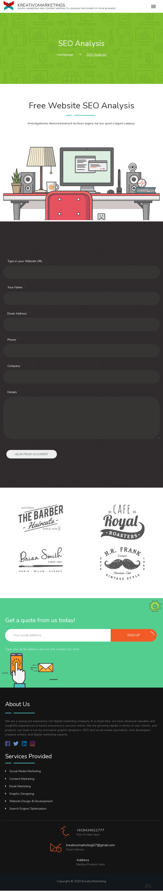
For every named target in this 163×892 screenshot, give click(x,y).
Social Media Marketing (23, 771)
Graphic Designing (19, 794)
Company (14, 366)
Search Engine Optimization (25, 809)
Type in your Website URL (26, 261)
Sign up (140, 634)
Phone (12, 340)
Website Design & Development (29, 801)
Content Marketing (19, 779)
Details (13, 392)
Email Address (18, 313)
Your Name (16, 287)
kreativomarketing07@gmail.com (90, 845)
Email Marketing (18, 786)
